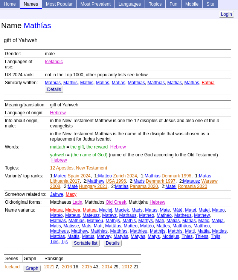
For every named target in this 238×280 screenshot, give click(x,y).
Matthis (175, 231)
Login (226, 14)
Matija (218, 220)
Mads (139, 181)
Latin (77, 202)
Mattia (203, 231)
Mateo (60, 176)
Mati (160, 220)
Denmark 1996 (176, 176)
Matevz (109, 215)
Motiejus (170, 236)
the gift (77, 147)
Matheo (146, 215)
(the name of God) (89, 154)
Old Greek (116, 202)
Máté (73, 186)
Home (10, 4)
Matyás (121, 236)
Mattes (163, 226)
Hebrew (58, 112)
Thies (187, 236)
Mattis (73, 236)
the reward (97, 147)
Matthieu (138, 231)
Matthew (95, 181)
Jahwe (56, 194)
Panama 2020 (144, 186)
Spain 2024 (79, 176)
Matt (98, 226)
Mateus (72, 215)
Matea (56, 210)
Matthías (156, 82)
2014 (107, 266)
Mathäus (128, 215)
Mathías (77, 220)
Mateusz (191, 181)
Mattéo (147, 226)
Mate (165, 210)
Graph (32, 268)
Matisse (71, 226)
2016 (67, 266)
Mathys (145, 220)
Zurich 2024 (125, 176)
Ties (54, 241)
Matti (190, 231)
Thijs (215, 236)
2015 (87, 266)
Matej (203, 210)
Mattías (192, 82)
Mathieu (95, 220)
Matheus (183, 215)
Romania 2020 (192, 186)
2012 (127, 266)
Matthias (136, 82)
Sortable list (86, 243)
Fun (173, 4)
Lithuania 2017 (65, 181)
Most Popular (59, 4)
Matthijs (157, 231)
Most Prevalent (96, 4)
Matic (203, 220)
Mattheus (59, 231)
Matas (205, 176)
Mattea (90, 210)
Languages (130, 4)
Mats (86, 226)
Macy (71, 194)
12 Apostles (61, 168)
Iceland (12, 266)
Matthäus (181, 226)
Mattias (174, 82)
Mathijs (70, 82)
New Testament (91, 168)
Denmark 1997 (160, 181)
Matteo (105, 176)
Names (31, 4)
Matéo (56, 215)
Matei (170, 186)
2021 (49, 266)
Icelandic (54, 61)
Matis (55, 226)
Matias (102, 82)
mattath (57, 147)
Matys (154, 236)
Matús (88, 236)
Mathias (53, 82)
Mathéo (164, 215)
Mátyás (138, 236)
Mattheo (202, 226)
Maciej (105, 210)
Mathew (201, 215)
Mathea (72, 210)
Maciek (122, 210)
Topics (155, 4)
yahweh (58, 154)
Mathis (86, 82)
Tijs (64, 241)
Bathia (208, 82)
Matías (118, 82)
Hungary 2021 (93, 186)
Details (54, 89)
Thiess (201, 236)
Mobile (191, 4)
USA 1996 (116, 181)
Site (210, 4)
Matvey (104, 236)
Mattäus (113, 226)
